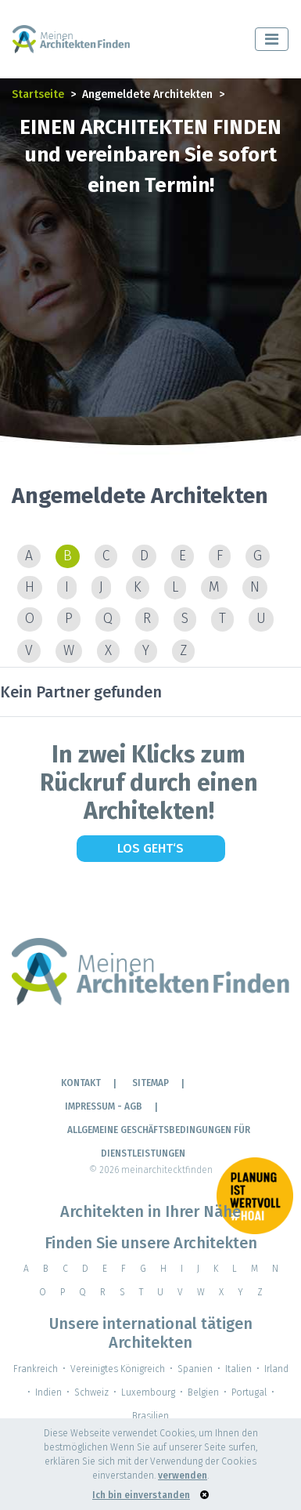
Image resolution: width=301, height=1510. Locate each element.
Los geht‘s (150, 848)
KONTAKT (81, 1082)
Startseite (38, 94)
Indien (48, 1392)
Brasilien (150, 1415)
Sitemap (150, 1082)
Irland (276, 1368)
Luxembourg (148, 1392)
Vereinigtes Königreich (117, 1368)
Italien (238, 1368)
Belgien (203, 1392)
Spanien (195, 1368)
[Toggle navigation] (271, 39)
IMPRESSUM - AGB (103, 1106)
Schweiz (91, 1392)
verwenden (182, 1475)
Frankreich (35, 1368)
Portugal (249, 1392)
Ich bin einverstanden (141, 1495)
